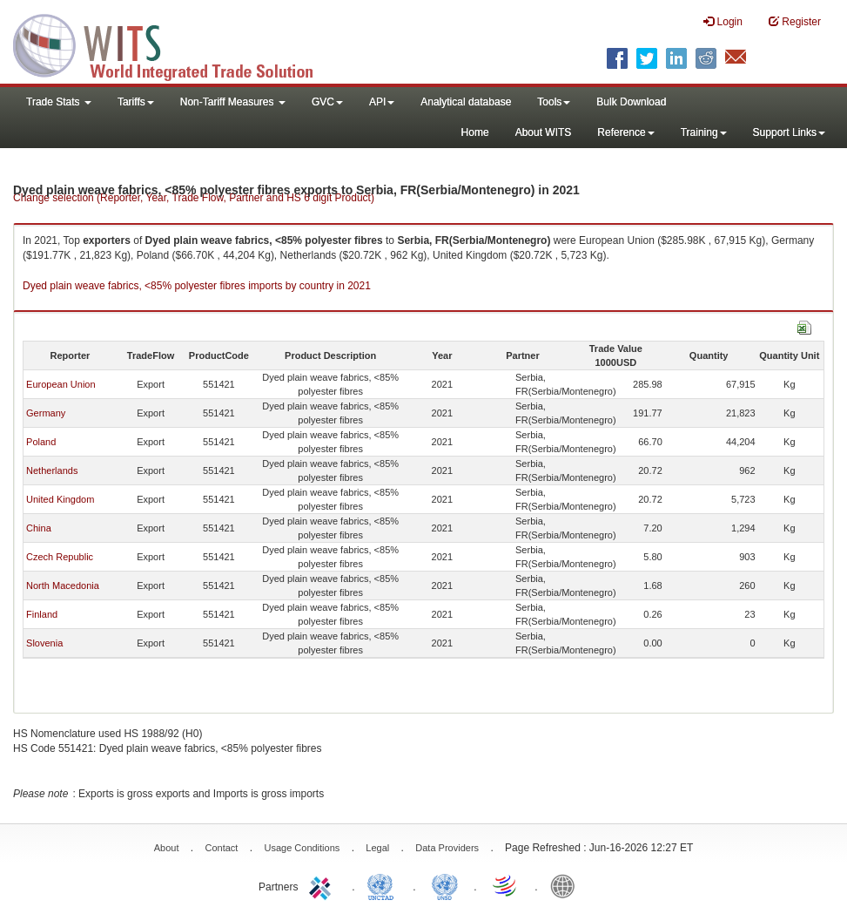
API (381, 102)
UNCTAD (383, 885)
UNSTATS (444, 885)
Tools (553, 102)
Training (704, 132)
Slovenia (44, 643)
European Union (61, 384)
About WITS (543, 132)
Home (475, 132)
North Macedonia (62, 585)
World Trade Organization (505, 885)
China (38, 528)
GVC (327, 102)
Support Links (789, 132)
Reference (625, 132)
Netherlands (51, 470)
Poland (41, 442)
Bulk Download (631, 102)
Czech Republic (59, 557)
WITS (174, 43)
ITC (323, 885)
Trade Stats (58, 102)
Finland (41, 614)
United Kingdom (60, 499)
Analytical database (465, 102)
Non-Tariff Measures (233, 102)
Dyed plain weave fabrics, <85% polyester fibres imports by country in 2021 (197, 286)
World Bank (566, 885)
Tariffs (136, 102)
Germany (45, 413)
